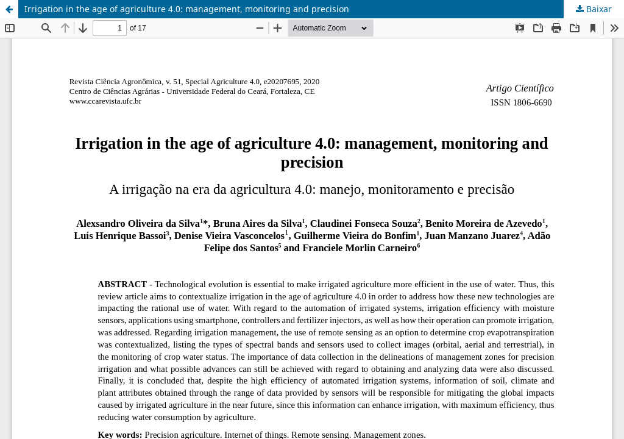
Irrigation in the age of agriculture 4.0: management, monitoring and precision (186, 9)
